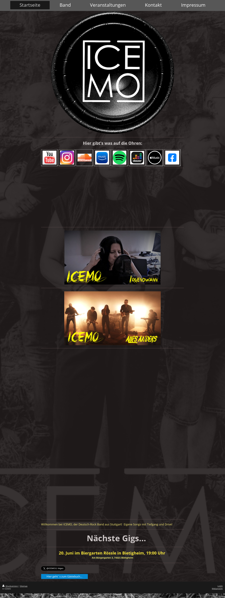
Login (220, 586)
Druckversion (10, 586)
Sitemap (23, 586)
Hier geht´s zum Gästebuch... (64, 576)
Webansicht (217, 588)
